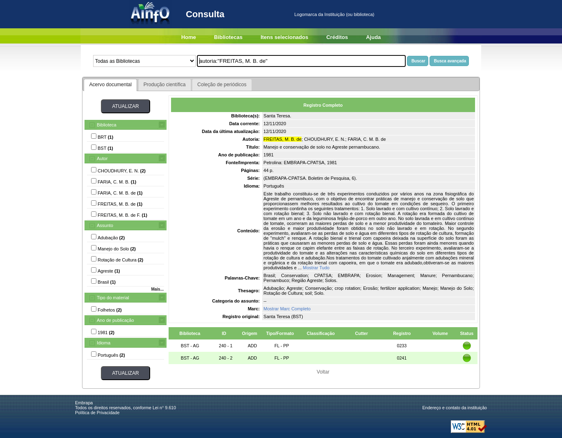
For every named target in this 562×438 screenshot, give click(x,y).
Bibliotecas (228, 37)
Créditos (337, 37)
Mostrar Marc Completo (287, 308)
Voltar (323, 372)
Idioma (103, 342)
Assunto (105, 225)
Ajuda (373, 37)
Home (188, 37)
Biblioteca (107, 124)
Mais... (157, 289)
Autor (102, 158)
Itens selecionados (284, 37)
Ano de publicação (115, 320)
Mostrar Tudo (316, 267)
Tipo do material (113, 297)
